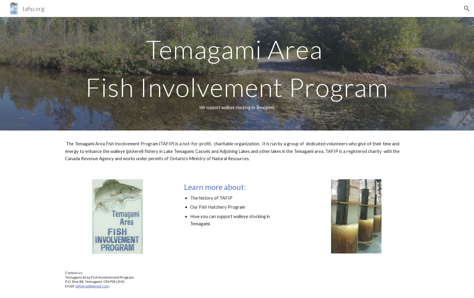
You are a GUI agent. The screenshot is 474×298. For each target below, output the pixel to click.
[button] (466, 8)
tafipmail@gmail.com (92, 286)
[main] (237, 74)
